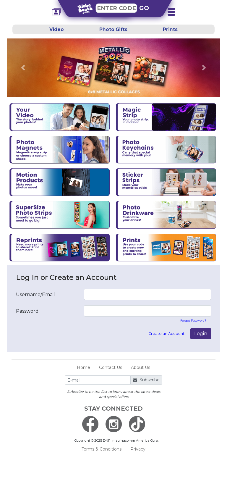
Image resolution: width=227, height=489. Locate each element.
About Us (140, 367)
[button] (23, 67)
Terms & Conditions (101, 449)
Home (83, 367)
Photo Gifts (113, 29)
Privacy (137, 449)
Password (27, 311)
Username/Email (35, 294)
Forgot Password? (193, 320)
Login (200, 333)
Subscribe (146, 380)
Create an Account (166, 333)
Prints (170, 29)
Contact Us (110, 367)
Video (56, 29)
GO (144, 8)
